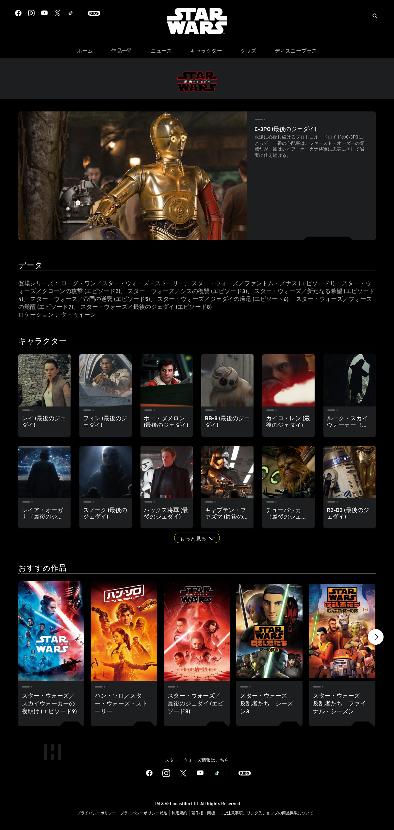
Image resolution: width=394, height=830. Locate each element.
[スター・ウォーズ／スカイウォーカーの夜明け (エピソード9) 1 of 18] (51, 631)
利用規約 (179, 812)
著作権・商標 (203, 812)
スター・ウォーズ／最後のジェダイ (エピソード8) (146, 306)
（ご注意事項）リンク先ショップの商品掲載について (266, 812)
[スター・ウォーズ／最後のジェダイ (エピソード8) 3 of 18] (197, 631)
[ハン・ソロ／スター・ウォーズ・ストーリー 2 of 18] (124, 631)
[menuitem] (85, 52)
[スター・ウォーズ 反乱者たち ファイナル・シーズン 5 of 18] (342, 631)
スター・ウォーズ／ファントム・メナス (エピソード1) (263, 283)
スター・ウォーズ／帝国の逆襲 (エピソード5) (90, 298)
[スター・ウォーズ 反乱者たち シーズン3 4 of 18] (269, 631)
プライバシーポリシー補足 (143, 812)
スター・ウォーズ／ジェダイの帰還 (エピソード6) (222, 298)
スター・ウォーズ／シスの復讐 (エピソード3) (187, 291)
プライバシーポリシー (96, 812)
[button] (197, 538)
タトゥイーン (78, 314)
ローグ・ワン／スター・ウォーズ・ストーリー (122, 283)
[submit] (375, 16)
